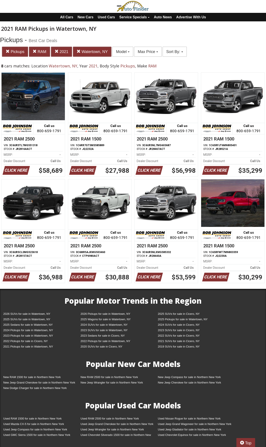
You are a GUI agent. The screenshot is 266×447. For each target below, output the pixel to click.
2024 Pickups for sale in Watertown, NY (28, 330)
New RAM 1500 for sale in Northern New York (32, 377)
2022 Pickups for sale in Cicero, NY (25, 341)
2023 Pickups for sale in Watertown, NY (28, 335)
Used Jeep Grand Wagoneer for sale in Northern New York (194, 424)
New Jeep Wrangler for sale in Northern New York (112, 382)
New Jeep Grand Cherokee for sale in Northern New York (39, 382)
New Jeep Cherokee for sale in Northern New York (189, 382)
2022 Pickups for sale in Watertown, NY (105, 341)
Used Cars (106, 17)
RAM (39, 51)
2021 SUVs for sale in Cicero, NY (179, 341)
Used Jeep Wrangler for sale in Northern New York (112, 429)
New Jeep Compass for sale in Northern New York (189, 377)
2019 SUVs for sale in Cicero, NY (179, 346)
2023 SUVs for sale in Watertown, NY (104, 330)
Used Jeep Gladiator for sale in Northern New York (189, 429)
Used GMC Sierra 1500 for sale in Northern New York (36, 435)
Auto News (163, 17)
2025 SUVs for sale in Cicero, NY (179, 313)
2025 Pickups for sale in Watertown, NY (183, 319)
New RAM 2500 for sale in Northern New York (109, 377)
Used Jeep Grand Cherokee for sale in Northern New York (117, 424)
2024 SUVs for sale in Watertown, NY (104, 324)
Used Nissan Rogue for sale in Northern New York (189, 418)
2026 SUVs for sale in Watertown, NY (26, 313)
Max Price (148, 52)
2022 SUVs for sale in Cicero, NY (179, 335)
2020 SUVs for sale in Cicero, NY (101, 346)
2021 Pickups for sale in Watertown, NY (28, 346)
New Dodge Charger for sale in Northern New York (35, 388)
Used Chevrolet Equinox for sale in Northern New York (192, 435)
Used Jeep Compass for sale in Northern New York (35, 429)
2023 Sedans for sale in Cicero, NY (103, 335)
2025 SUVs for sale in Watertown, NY (26, 319)
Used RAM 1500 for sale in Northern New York (32, 418)
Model (123, 52)
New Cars (85, 17)
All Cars (66, 17)
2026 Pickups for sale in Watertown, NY (105, 313)
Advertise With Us (191, 17)
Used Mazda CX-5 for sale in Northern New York (33, 424)
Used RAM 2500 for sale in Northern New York (110, 418)
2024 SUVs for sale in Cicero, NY (179, 324)
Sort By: (174, 52)
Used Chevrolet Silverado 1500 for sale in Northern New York (116, 435)
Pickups (15, 51)
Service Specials (134, 17)
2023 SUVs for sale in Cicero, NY (179, 330)
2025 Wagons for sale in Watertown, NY (106, 319)
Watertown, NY (92, 51)
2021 (61, 51)
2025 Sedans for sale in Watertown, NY (28, 324)
